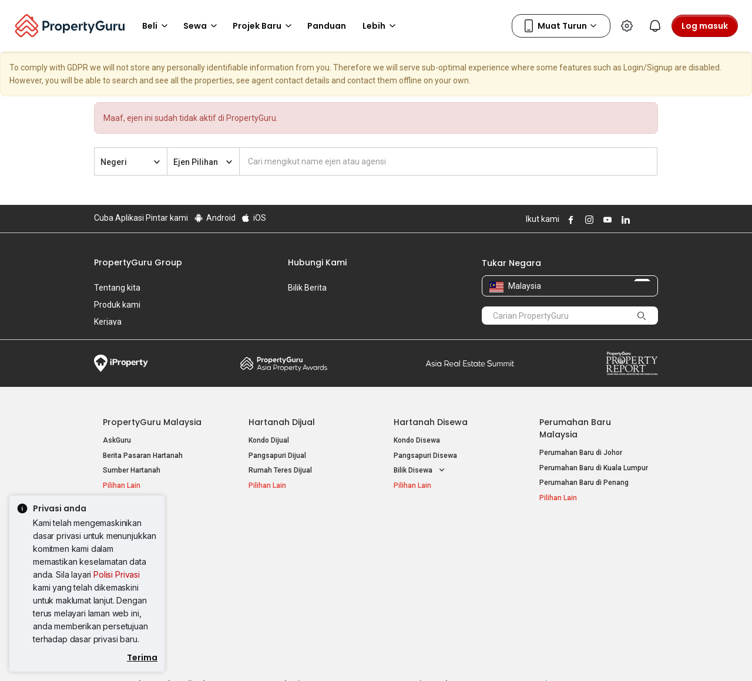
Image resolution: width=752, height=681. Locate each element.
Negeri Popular (425, 536)
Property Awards (284, 363)
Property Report (632, 363)
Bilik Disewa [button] (420, 470)
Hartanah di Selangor (428, 569)
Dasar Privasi (295, 654)
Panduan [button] (326, 26)
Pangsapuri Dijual (277, 455)
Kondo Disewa (417, 440)
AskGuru (117, 440)
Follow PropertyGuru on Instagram (587, 220)
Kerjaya (108, 321)
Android (214, 217)
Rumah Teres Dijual (280, 470)
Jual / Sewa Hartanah (574, 569)
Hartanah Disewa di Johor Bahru (301, 585)
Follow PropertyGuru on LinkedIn (624, 220)
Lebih (381, 26)
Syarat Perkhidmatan (218, 654)
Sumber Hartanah (131, 470)
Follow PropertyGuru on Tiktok (653, 219)
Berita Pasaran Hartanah (143, 455)
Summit (470, 363)
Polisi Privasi (116, 574)
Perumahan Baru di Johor (580, 453)
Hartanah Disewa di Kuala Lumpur (303, 555)
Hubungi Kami (317, 262)
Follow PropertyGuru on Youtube (606, 220)
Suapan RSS (559, 585)
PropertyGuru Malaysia (152, 422)
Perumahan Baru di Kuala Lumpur (593, 468)
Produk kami (117, 304)
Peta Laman (559, 599)
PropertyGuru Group (138, 262)
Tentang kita (117, 287)
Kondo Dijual (269, 440)
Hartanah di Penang (426, 585)
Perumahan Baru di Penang (584, 482)
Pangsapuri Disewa (425, 455)
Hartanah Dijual (282, 422)
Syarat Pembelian (366, 654)
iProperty (121, 363)
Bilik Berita (307, 287)
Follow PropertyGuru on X (639, 219)
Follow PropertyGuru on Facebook (569, 220)
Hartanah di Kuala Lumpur (436, 555)
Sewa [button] (202, 26)
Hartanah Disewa (431, 422)
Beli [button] (157, 26)
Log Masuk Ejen (564, 555)
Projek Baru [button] (264, 26)
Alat (548, 536)
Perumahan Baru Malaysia (575, 428)
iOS (253, 217)
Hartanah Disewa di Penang (294, 569)
